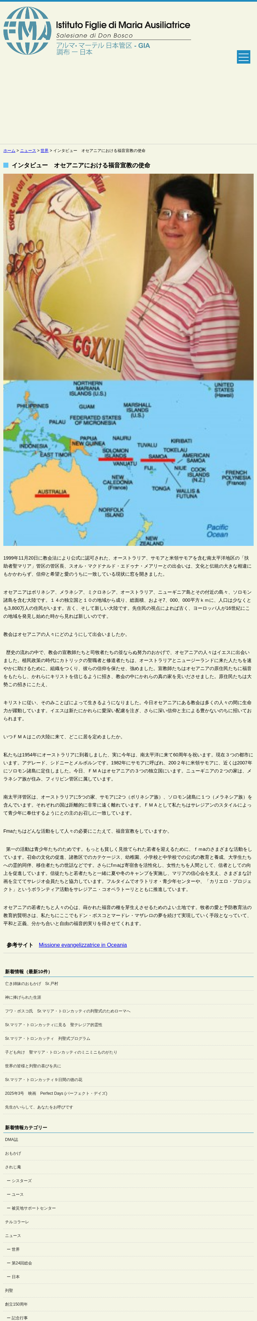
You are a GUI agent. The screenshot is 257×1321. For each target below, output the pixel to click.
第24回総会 (22, 1263)
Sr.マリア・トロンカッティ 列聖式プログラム (47, 1038)
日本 (16, 1276)
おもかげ (13, 1153)
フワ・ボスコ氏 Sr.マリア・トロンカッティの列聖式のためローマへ (68, 1011)
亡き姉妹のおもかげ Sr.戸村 (31, 983)
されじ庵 (13, 1167)
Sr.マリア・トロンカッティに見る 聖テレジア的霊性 (53, 1024)
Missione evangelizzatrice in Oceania (83, 945)
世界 (16, 1249)
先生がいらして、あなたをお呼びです (39, 1107)
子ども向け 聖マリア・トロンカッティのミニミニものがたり (61, 1052)
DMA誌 (11, 1139)
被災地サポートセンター (34, 1208)
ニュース (13, 1235)
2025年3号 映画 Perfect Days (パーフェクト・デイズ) (56, 1093)
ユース (18, 1194)
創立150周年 (16, 1304)
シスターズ (22, 1180)
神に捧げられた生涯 (23, 997)
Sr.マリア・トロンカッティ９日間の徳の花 (43, 1079)
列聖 (9, 1290)
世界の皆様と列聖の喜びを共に (33, 1066)
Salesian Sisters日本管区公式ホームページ (97, 73)
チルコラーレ (17, 1222)
